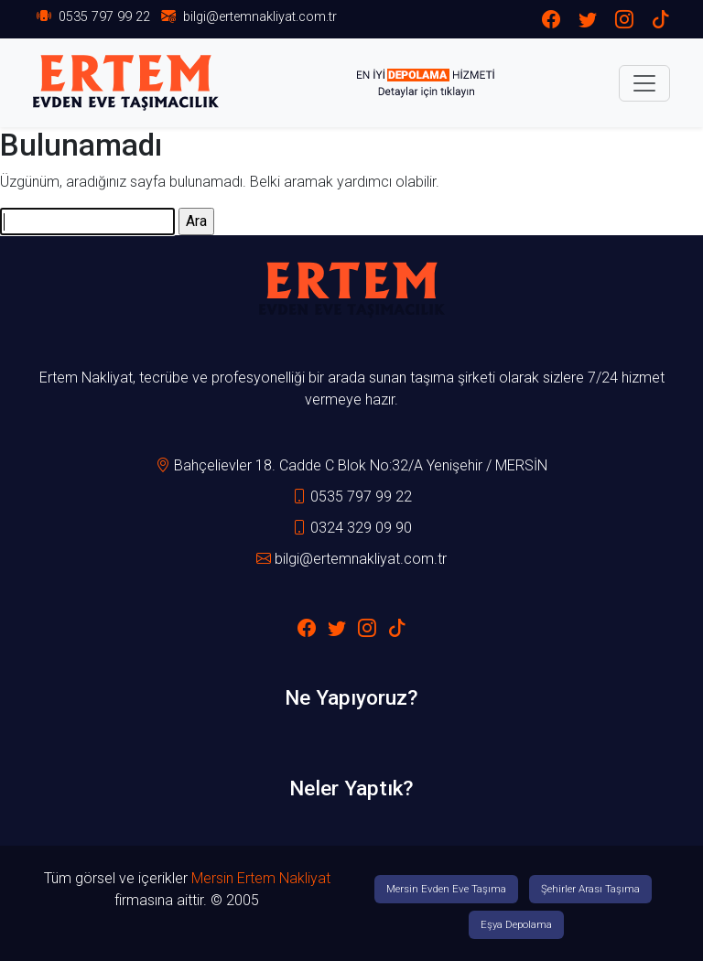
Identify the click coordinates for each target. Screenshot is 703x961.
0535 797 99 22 (104, 17)
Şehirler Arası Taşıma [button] (590, 888)
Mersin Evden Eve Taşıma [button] (446, 888)
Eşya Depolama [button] (516, 924)
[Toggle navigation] (644, 83)
